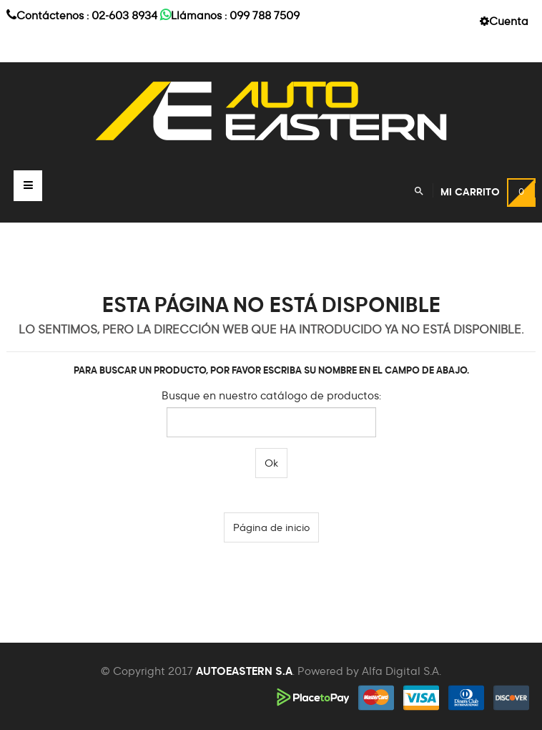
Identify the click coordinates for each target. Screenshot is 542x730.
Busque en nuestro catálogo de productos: (271, 396)
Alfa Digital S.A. (401, 671)
